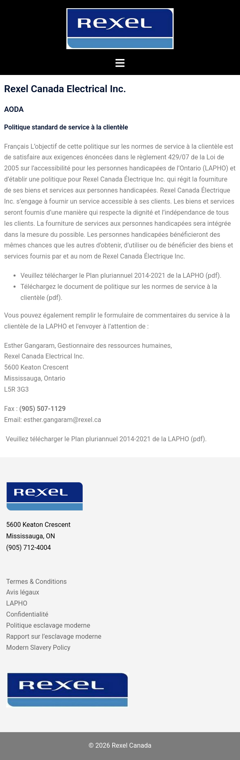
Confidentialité (27, 614)
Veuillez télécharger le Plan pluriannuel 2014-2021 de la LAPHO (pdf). (105, 439)
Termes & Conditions (36, 581)
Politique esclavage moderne (48, 625)
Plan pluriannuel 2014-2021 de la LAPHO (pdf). (154, 275)
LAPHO (16, 603)
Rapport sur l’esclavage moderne (54, 636)
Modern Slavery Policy (38, 647)
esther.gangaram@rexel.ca (62, 420)
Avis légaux (22, 592)
